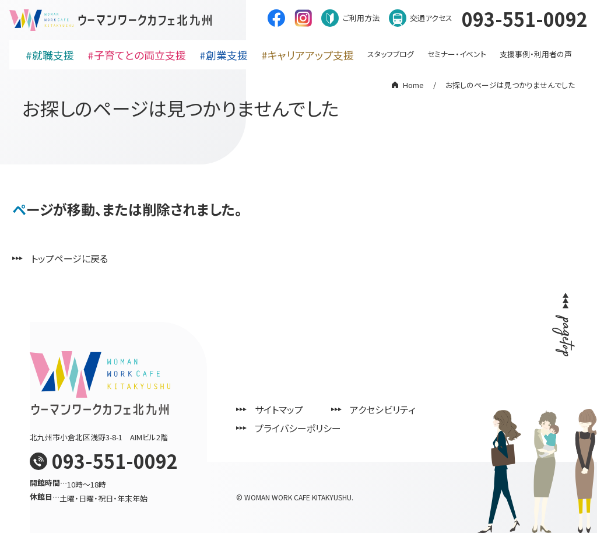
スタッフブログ (390, 53)
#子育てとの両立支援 (136, 54)
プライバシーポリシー (298, 428)
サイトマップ (279, 409)
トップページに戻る (69, 258)
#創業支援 (223, 54)
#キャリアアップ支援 (307, 54)
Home (413, 84)
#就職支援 (50, 54)
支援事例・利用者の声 (536, 53)
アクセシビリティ (382, 409)
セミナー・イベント (456, 53)
